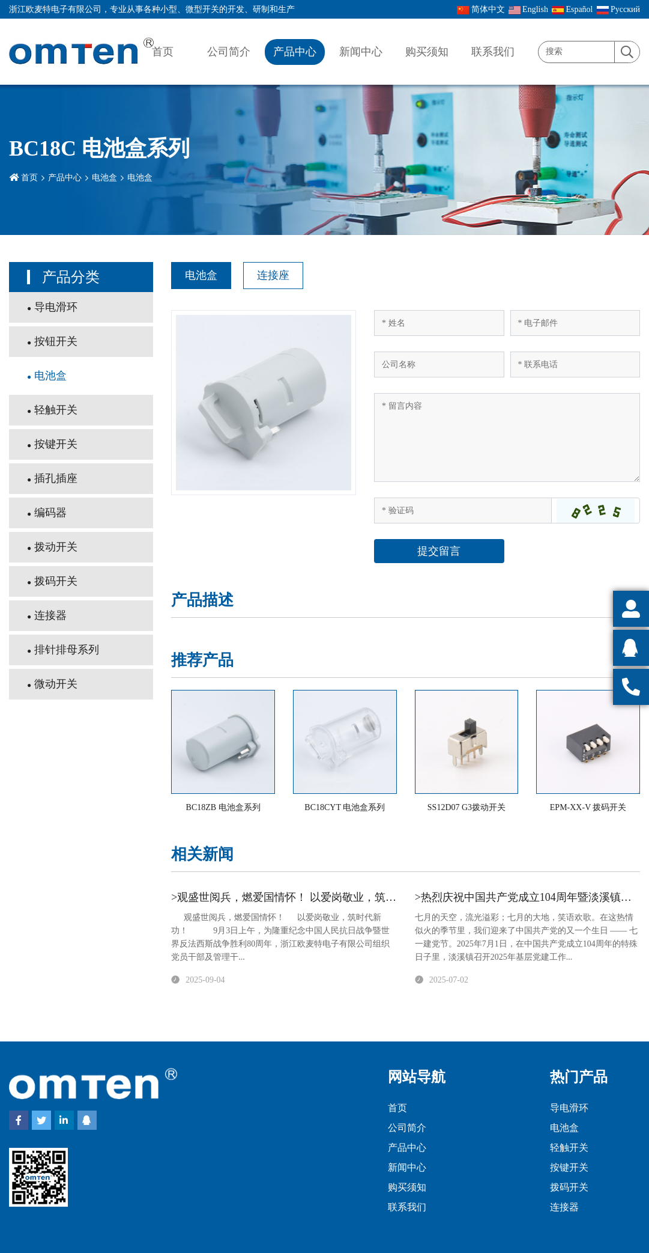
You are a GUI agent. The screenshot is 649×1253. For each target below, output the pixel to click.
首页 (163, 52)
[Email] (575, 323)
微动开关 (55, 684)
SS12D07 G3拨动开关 (466, 807)
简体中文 (481, 9)
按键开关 (55, 444)
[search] (626, 52)
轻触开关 (55, 410)
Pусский (619, 9)
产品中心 (294, 52)
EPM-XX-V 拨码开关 (588, 807)
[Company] (439, 364)
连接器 (50, 615)
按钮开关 (55, 341)
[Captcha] (463, 510)
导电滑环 (55, 307)
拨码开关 (55, 581)
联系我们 (493, 52)
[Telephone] (575, 364)
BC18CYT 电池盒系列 (344, 807)
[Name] (439, 323)
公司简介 (228, 52)
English (528, 9)
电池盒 (104, 177)
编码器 (50, 513)
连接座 (273, 275)
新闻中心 (360, 52)
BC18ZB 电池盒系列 (223, 807)
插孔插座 (55, 478)
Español (572, 9)
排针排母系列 (66, 650)
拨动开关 (55, 547)
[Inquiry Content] (507, 437)
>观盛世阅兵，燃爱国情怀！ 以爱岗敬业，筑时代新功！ (305, 897)
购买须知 (426, 52)
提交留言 (438, 551)
